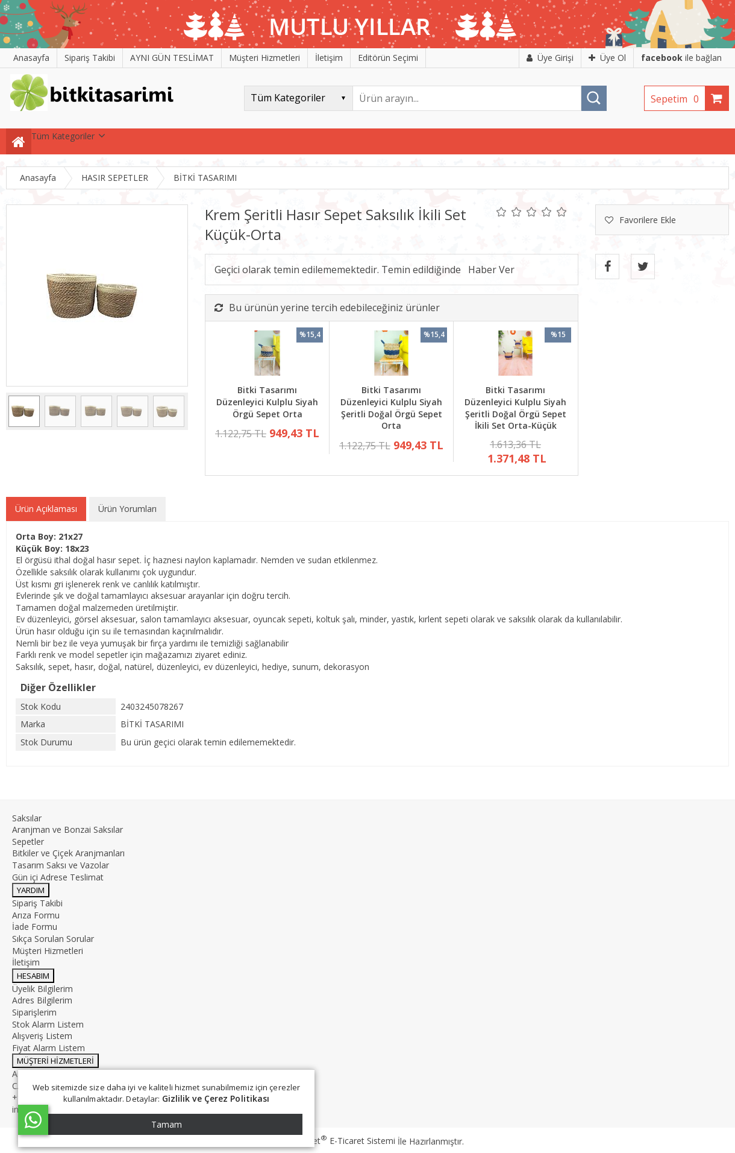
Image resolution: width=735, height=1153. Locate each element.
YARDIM (31, 890)
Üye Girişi (550, 57)
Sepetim (678, 99)
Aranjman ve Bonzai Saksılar (67, 829)
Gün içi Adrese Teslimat (58, 877)
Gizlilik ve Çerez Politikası (216, 1098)
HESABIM (33, 975)
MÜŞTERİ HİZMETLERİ (55, 1060)
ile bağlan (681, 57)
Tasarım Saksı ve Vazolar (60, 865)
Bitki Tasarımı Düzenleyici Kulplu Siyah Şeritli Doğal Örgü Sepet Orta (391, 407)
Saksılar (27, 818)
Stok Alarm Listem (48, 1024)
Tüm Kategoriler (63, 136)
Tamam (166, 1124)
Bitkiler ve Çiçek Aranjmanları (68, 853)
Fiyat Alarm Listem (48, 1047)
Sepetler (28, 841)
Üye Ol (607, 57)
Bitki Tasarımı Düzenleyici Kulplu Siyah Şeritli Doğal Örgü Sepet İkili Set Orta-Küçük (515, 407)
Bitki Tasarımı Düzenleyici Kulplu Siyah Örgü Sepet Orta (267, 401)
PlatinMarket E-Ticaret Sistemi (333, 1140)
